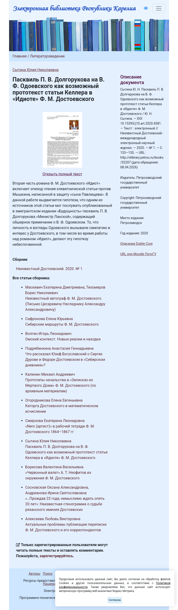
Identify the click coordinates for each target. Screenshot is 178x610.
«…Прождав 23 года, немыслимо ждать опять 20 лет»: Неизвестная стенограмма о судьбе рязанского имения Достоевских (65, 504)
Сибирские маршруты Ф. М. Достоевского (62, 324)
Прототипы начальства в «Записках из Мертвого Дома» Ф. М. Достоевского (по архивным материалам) (60, 385)
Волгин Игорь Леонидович (48, 333)
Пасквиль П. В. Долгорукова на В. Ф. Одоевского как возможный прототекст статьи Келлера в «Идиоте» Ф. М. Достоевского (66, 452)
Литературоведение (47, 56)
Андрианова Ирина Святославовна (55, 493)
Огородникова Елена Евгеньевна (54, 400)
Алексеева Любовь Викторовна (52, 519)
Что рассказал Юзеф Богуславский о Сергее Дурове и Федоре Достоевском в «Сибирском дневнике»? (65, 359)
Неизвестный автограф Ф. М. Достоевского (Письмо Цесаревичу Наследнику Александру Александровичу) (65, 304)
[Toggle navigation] (158, 8)
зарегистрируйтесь (56, 556)
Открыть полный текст (62, 174)
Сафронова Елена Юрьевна (49, 319)
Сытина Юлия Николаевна (36, 70)
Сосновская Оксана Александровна (56, 487)
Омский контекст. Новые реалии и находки (63, 339)
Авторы (34, 573)
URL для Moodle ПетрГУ (138, 254)
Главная (20, 56)
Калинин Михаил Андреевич (50, 374)
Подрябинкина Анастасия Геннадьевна (59, 348)
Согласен (115, 600)
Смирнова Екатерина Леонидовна (55, 420)
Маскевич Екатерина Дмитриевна (55, 287)
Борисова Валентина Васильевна (54, 467)
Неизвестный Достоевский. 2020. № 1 (49, 269)
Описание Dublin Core (136, 243)
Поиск (47, 573)
